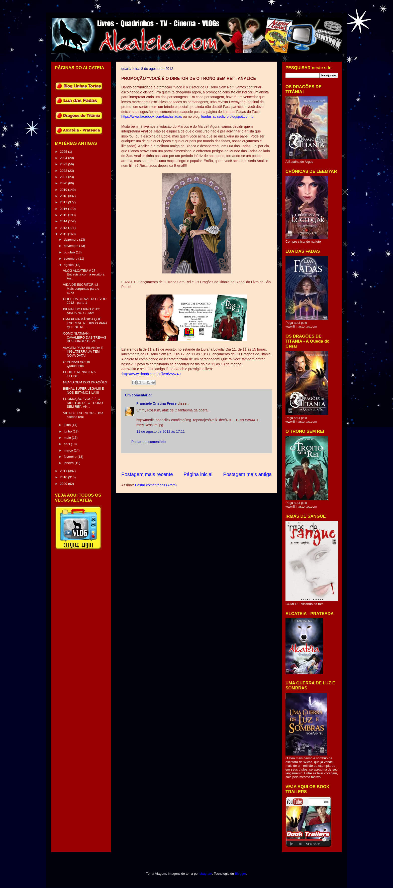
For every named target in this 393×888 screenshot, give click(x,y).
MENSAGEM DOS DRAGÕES (85, 382)
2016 (64, 209)
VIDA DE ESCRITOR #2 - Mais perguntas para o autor (81, 288)
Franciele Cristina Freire (156, 403)
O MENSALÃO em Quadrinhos (76, 364)
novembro (71, 246)
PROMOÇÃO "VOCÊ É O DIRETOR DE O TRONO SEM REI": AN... (83, 402)
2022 (64, 171)
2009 (64, 484)
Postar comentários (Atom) (156, 485)
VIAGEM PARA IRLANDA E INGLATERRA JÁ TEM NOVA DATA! (83, 351)
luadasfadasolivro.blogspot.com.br (227, 116)
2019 (64, 190)
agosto (69, 265)
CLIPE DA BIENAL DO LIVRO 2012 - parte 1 (85, 301)
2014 (64, 221)
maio (68, 437)
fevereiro (70, 457)
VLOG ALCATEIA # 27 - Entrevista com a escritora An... (83, 274)
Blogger (240, 873)
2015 (64, 215)
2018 (64, 196)
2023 (64, 164)
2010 (64, 477)
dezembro (71, 239)
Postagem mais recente (147, 474)
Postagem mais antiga (247, 474)
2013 (64, 228)
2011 (64, 471)
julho (68, 425)
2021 (64, 177)
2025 (64, 152)
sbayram (206, 873)
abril (67, 444)
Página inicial (197, 474)
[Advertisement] (212, 462)
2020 (64, 183)
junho (68, 431)
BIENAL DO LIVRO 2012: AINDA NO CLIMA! (81, 311)
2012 (64, 234)
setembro (71, 258)
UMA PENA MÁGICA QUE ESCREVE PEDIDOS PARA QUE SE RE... (85, 323)
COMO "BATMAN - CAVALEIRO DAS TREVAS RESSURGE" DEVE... (84, 337)
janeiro (69, 463)
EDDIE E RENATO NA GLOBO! (79, 374)
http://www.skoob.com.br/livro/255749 (151, 374)
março (69, 450)
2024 (64, 158)
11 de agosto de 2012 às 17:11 (160, 431)
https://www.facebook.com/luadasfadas (152, 116)
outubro (70, 252)
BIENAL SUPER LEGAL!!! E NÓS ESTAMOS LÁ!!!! (83, 390)
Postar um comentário (148, 442)
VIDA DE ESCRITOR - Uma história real (83, 415)
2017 (64, 202)
